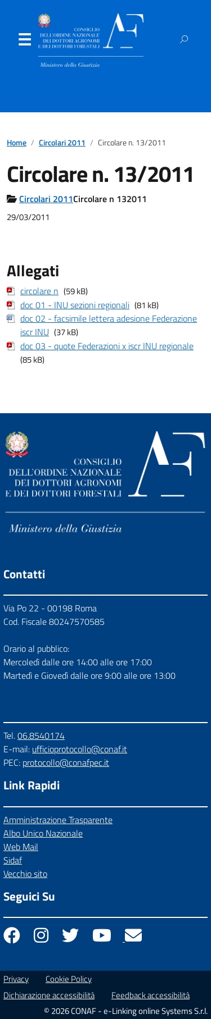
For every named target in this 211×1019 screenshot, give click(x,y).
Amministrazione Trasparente (58, 819)
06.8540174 (41, 735)
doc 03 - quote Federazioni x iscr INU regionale (107, 346)
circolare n (39, 291)
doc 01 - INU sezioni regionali (74, 305)
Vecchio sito (25, 873)
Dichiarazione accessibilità (49, 995)
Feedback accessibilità (150, 995)
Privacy (16, 978)
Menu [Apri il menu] (24, 42)
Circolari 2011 (62, 142)
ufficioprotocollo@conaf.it (79, 749)
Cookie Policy (69, 978)
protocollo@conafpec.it (66, 762)
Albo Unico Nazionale (43, 833)
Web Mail (20, 846)
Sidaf (12, 860)
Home (16, 142)
